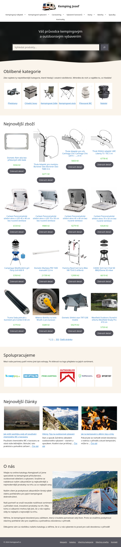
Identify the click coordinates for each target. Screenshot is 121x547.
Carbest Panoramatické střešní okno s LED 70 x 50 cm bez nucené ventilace (46, 218)
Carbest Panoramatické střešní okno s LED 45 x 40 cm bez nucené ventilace (17, 218)
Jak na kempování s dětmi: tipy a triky (97, 434)
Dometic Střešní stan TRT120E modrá (75, 319)
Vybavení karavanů (76, 14)
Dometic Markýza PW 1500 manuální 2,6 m (46, 269)
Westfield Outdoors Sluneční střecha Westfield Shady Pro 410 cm (104, 320)
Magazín (63, 542)
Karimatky (60, 19)
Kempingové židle (49, 103)
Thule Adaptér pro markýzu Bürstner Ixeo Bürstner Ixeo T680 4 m (46, 166)
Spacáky (112, 14)
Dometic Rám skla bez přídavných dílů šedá (17, 159)
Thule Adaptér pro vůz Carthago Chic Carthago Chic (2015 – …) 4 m (75, 153)
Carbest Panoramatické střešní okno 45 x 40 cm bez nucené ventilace (75, 218)
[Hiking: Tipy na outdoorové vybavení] (60, 418)
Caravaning (58, 14)
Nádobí (103, 103)
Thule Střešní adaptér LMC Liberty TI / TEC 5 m (104, 152)
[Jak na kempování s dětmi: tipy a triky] (99, 418)
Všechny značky (102, 542)
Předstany (12, 103)
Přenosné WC (85, 103)
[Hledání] (104, 47)
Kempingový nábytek (16, 14)
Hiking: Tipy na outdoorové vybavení (58, 434)
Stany (92, 14)
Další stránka (66, 339)
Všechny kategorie (85, 542)
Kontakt (114, 542)
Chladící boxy (31, 103)
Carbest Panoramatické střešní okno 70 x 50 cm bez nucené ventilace (104, 218)
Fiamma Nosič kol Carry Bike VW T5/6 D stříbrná (75, 269)
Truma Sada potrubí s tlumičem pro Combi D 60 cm (17, 319)
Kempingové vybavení (39, 14)
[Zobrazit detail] (17, 171)
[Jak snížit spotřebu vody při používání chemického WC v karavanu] (21, 418)
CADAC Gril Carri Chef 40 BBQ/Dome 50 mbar (104, 269)
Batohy (102, 14)
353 (57, 339)
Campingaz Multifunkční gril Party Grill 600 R (16, 269)
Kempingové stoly (67, 103)
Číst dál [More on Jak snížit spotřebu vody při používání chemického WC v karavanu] (35, 446)
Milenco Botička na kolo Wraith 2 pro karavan (45, 319)
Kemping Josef (68, 6)
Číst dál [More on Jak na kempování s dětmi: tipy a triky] (94, 443)
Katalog (72, 542)
